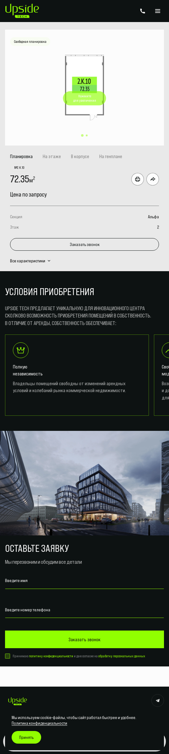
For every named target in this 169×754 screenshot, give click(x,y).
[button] (82, 135)
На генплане (110, 156)
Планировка (21, 156)
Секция (16, 216)
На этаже (52, 156)
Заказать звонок (85, 244)
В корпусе (80, 156)
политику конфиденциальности (51, 656)
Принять (26, 737)
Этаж (14, 227)
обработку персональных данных (121, 656)
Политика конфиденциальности (39, 723)
